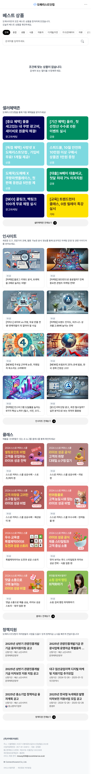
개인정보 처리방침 (24, 768)
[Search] (45, 41)
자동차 (40, 32)
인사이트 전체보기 (45, 421)
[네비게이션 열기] (86, 4)
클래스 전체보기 (45, 616)
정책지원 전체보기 (45, 717)
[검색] (82, 41)
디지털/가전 (53, 32)
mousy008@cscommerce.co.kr (31, 756)
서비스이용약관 (9, 768)
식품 (31, 32)
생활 (23, 32)
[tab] (6, 32)
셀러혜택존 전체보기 (45, 223)
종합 (15, 32)
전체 (6, 32)
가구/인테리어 (68, 32)
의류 (80, 32)
